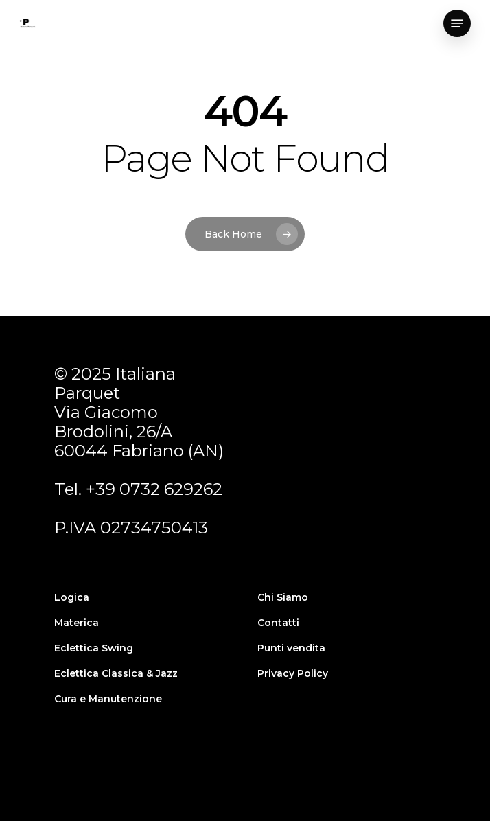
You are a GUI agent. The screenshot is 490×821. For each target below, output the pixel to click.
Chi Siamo (282, 597)
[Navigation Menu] (457, 23)
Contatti (278, 622)
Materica (76, 622)
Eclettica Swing (93, 648)
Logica (71, 597)
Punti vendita (291, 648)
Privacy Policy (292, 673)
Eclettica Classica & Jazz (116, 673)
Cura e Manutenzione (108, 699)
